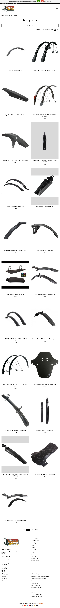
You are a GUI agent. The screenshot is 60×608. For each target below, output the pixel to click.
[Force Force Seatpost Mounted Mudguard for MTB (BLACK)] (15, 454)
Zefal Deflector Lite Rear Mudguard (45, 474)
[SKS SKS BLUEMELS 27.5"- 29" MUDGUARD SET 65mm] (15, 364)
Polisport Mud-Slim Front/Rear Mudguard (15, 115)
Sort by (45, 29)
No (42, 1)
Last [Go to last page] (32, 530)
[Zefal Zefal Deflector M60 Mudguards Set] (44, 274)
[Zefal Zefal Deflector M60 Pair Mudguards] (15, 500)
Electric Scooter (35, 561)
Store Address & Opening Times (40, 576)
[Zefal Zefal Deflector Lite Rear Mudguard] (44, 454)
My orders (4, 578)
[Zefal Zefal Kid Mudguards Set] (15, 50)
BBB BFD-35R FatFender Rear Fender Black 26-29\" (45, 161)
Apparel (33, 547)
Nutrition (33, 554)
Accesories (7, 15)
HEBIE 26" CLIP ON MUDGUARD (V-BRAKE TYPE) (15, 339)
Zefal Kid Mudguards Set (15, 70)
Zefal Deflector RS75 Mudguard (44, 250)
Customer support (36, 590)
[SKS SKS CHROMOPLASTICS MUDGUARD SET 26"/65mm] (44, 95)
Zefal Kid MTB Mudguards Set (15, 295)
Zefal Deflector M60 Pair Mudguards (15, 520)
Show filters (30, 25)
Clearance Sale (35, 540)
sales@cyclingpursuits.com (10, 559)
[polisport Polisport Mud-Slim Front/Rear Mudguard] (15, 95)
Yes (38, 1)
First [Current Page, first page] (28, 530)
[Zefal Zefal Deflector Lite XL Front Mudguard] (44, 364)
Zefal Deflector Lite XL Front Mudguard (45, 384)
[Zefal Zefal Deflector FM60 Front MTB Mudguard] (44, 319)
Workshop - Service (36, 596)
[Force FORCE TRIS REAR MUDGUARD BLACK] (44, 186)
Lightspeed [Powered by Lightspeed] (40, 603)
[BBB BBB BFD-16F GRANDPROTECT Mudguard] (15, 230)
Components (34, 552)
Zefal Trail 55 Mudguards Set (15, 206)
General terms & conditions (38, 578)
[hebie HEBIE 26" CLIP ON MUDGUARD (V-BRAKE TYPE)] (15, 319)
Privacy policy (34, 583)
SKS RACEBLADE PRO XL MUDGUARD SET (44, 70)
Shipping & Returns (36, 587)
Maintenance (34, 558)
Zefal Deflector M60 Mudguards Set (45, 295)
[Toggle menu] (56, 8)
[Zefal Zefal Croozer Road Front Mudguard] (15, 410)
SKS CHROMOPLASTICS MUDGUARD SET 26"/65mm (44, 115)
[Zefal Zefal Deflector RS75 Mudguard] (44, 230)
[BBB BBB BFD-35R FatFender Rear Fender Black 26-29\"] (44, 140)
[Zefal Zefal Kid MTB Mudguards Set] (15, 274)
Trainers (33, 556)
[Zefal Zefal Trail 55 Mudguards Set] (15, 186)
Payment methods (36, 585)
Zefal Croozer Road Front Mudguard (15, 430)
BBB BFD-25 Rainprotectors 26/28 (44, 430)
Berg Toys (34, 543)
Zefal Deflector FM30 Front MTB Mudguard (15, 160)
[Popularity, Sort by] (50, 29)
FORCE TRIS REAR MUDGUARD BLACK (44, 206)
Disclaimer (34, 581)
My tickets (4, 581)
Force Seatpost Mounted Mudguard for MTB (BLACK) (15, 475)
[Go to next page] (37, 530)
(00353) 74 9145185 (8, 556)
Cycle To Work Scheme (37, 594)
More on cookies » (48, 1)
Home (3, 15)
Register (4, 576)
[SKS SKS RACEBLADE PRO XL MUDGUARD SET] (44, 50)
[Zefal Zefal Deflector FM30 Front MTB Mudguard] (15, 140)
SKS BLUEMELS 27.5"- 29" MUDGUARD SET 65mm (15, 385)
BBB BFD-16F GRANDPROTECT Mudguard (15, 250)
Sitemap (33, 592)
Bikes (32, 545)
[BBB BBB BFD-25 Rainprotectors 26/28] (44, 410)
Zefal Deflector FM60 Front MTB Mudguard (44, 339)
